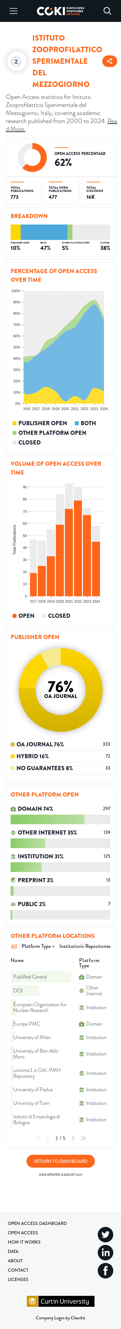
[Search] (107, 11)
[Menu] (13, 11)
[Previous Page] (48, 1138)
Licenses (18, 1279)
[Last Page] (83, 1138)
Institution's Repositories (85, 946)
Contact (18, 1270)
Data (13, 1251)
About (15, 1260)
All (14, 946)
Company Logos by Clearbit (60, 1318)
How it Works (24, 1242)
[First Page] (38, 1138)
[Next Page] (73, 1138)
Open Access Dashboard (37, 1223)
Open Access (23, 1232)
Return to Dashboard (60, 1161)
